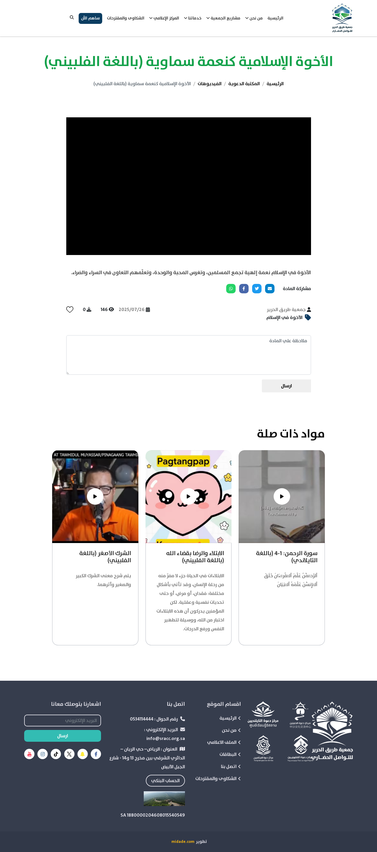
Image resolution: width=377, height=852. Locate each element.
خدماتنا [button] (192, 18)
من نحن (231, 730)
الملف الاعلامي (224, 742)
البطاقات (230, 754)
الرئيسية (275, 18)
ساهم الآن (90, 18)
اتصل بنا (231, 766)
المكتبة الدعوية (244, 84)
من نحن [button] (254, 18)
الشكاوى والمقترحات (125, 18)
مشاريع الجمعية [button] (223, 18)
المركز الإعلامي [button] (164, 18)
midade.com (182, 841)
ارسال (286, 386)
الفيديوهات (209, 84)
